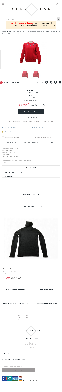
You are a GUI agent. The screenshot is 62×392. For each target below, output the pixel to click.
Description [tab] (11, 143)
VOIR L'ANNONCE (41, 25)
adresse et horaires (34, 121)
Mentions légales (31, 347)
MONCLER (7, 268)
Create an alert (37, 127)
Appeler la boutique (9, 127)
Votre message (8, 176)
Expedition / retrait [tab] (31, 143)
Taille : (30, 95)
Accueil (4, 32)
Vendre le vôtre (8, 132)
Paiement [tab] (50, 143)
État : (26, 100)
